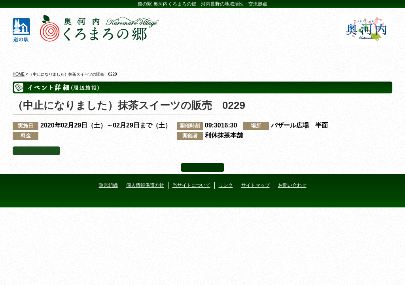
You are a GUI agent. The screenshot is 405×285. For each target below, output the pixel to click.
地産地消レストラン (234, 55)
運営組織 (108, 185)
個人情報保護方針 (145, 185)
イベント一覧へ (36, 150)
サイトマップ (255, 185)
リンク (226, 185)
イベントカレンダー (170, 55)
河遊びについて (298, 55)
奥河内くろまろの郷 (43, 55)
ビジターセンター (107, 55)
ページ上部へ (202, 167)
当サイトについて (191, 185)
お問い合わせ (292, 185)
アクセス (361, 55)
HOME (19, 74)
